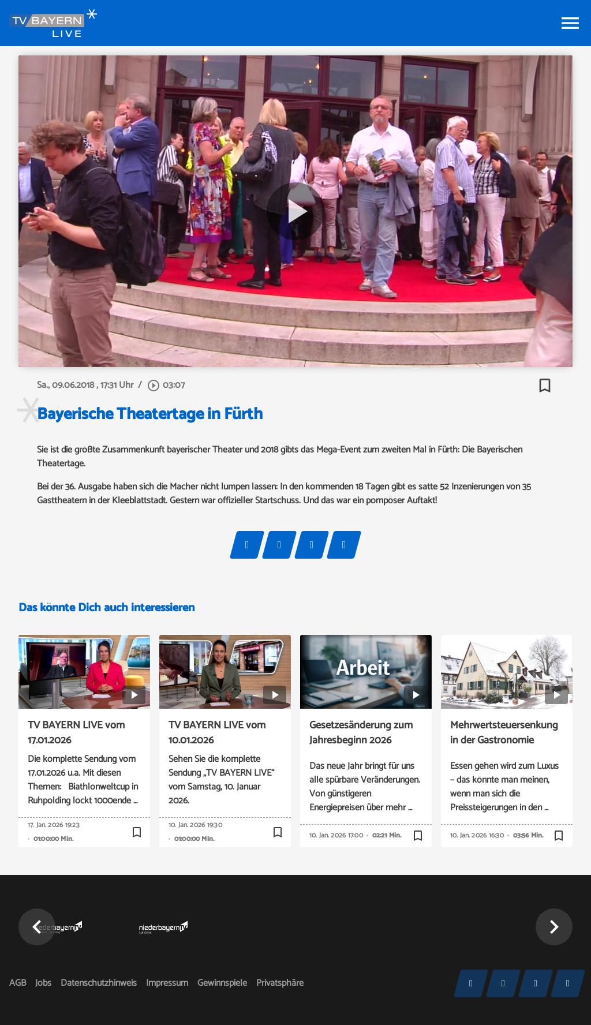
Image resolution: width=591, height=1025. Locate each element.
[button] (36, 926)
